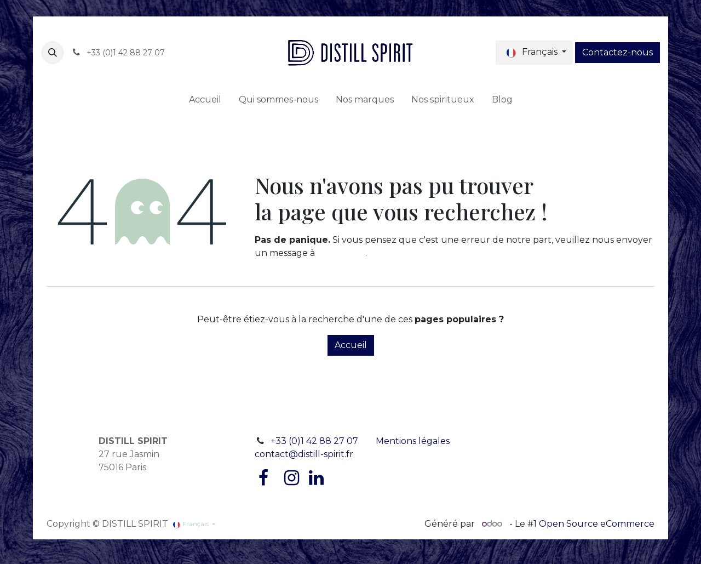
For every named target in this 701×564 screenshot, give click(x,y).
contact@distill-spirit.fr (304, 454)
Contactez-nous (617, 52)
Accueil (351, 345)
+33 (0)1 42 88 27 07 (314, 441)
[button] (52, 52)
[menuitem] (205, 100)
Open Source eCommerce (596, 524)
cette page (341, 253)
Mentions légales (413, 441)
